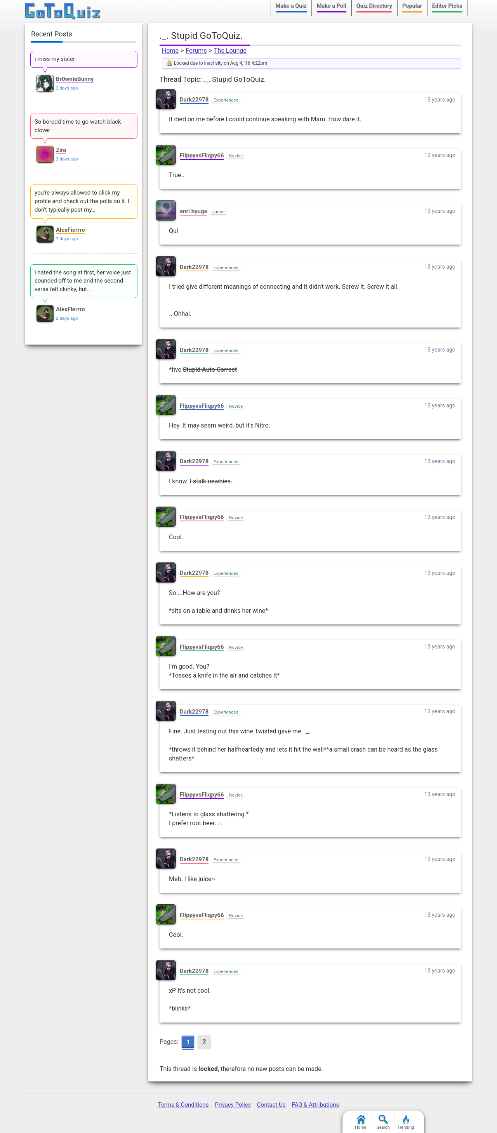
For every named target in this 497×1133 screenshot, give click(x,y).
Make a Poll (331, 6)
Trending (406, 1122)
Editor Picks (447, 6)
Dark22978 (194, 99)
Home (170, 50)
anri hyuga (193, 211)
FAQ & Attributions (315, 1104)
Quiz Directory (374, 6)
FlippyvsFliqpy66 (202, 155)
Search (383, 1122)
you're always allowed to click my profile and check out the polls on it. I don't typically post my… (82, 201)
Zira (61, 150)
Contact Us (271, 1104)
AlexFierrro (70, 229)
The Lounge (230, 50)
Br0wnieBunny (75, 79)
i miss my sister (55, 58)
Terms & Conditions (183, 1104)
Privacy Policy (232, 1104)
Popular (412, 6)
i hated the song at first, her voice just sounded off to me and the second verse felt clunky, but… (83, 281)
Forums (196, 50)
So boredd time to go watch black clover (78, 126)
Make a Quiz (291, 6)
